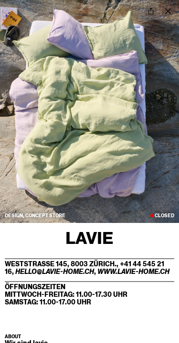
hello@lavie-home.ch (54, 271)
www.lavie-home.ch (133, 271)
